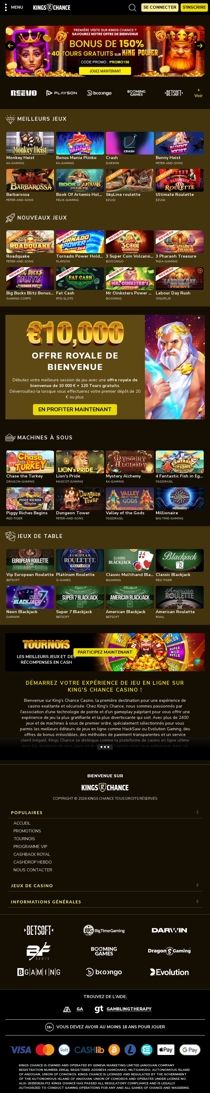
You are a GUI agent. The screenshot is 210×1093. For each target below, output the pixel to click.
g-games (63, 580)
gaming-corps (18, 299)
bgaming (113, 580)
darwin (112, 163)
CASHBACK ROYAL (32, 854)
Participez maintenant (105, 652)
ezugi (111, 200)
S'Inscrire (194, 7)
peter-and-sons (169, 163)
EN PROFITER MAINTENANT (75, 409)
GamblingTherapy (129, 1009)
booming (114, 299)
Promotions (27, 831)
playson (63, 261)
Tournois (24, 839)
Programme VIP (30, 846)
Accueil (22, 823)
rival (160, 617)
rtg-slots (64, 299)
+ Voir (198, 93)
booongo (115, 261)
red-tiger (14, 518)
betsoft (13, 580)
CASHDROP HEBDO (33, 862)
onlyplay (163, 299)
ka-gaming (15, 163)
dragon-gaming (20, 482)
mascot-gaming (69, 482)
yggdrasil (164, 482)
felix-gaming (67, 200)
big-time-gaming (169, 518)
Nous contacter (33, 870)
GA (79, 1009)
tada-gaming (167, 261)
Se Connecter (159, 7)
